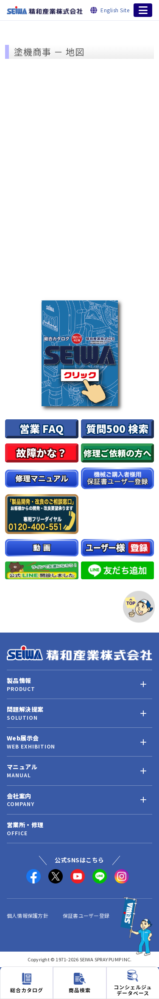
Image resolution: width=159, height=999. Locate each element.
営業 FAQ (42, 428)
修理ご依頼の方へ (117, 453)
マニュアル (22, 767)
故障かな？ (41, 452)
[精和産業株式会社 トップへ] (79, 652)
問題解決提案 (25, 709)
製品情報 (19, 680)
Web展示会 (23, 738)
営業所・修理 (25, 824)
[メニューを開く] (143, 10)
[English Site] (110, 10)
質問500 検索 (117, 428)
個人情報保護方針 (27, 915)
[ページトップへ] (139, 606)
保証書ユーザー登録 (86, 915)
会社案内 (19, 796)
